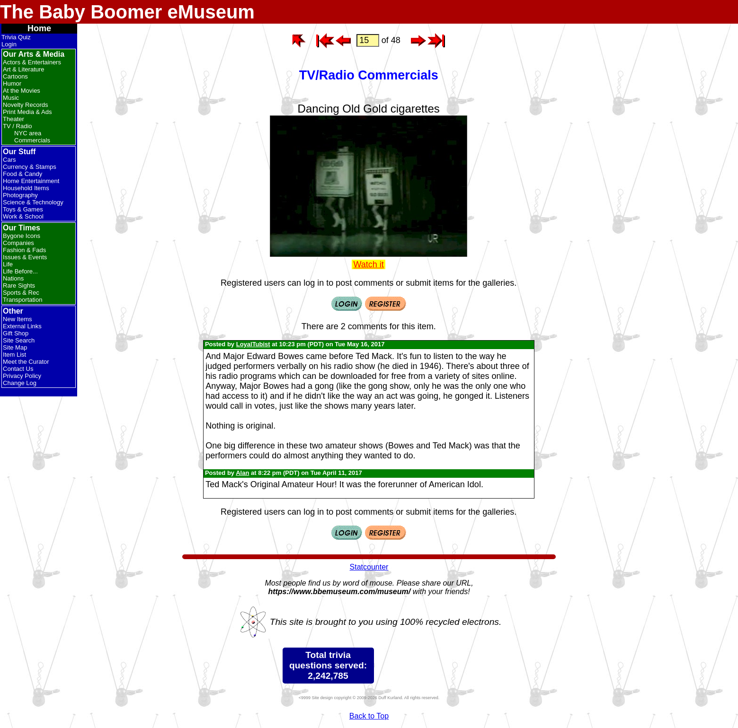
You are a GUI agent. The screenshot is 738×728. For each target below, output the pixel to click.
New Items (17, 319)
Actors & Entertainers (32, 62)
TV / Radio (17, 126)
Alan (242, 472)
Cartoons (15, 76)
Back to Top (369, 716)
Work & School (23, 216)
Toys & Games (23, 209)
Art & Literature (23, 69)
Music (11, 97)
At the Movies (21, 90)
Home (39, 28)
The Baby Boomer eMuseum (127, 11)
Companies (18, 242)
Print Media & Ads (27, 111)
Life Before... (20, 271)
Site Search (19, 340)
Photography (20, 195)
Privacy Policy (22, 375)
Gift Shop (15, 333)
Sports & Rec (21, 292)
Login (9, 44)
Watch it (369, 264)
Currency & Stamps (29, 166)
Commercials (32, 140)
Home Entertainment (31, 180)
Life (8, 264)
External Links (22, 326)
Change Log (19, 382)
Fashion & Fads (24, 250)
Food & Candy (22, 173)
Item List (14, 354)
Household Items (26, 188)
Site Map (15, 347)
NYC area (27, 133)
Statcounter (369, 567)
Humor (12, 83)
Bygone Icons (21, 235)
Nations (13, 278)
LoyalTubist (253, 344)
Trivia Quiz (16, 37)
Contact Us (18, 368)
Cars (9, 159)
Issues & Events (25, 257)
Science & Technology (33, 202)
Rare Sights (19, 285)
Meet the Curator (26, 361)
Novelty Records (25, 104)
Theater (13, 119)
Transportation (22, 299)
